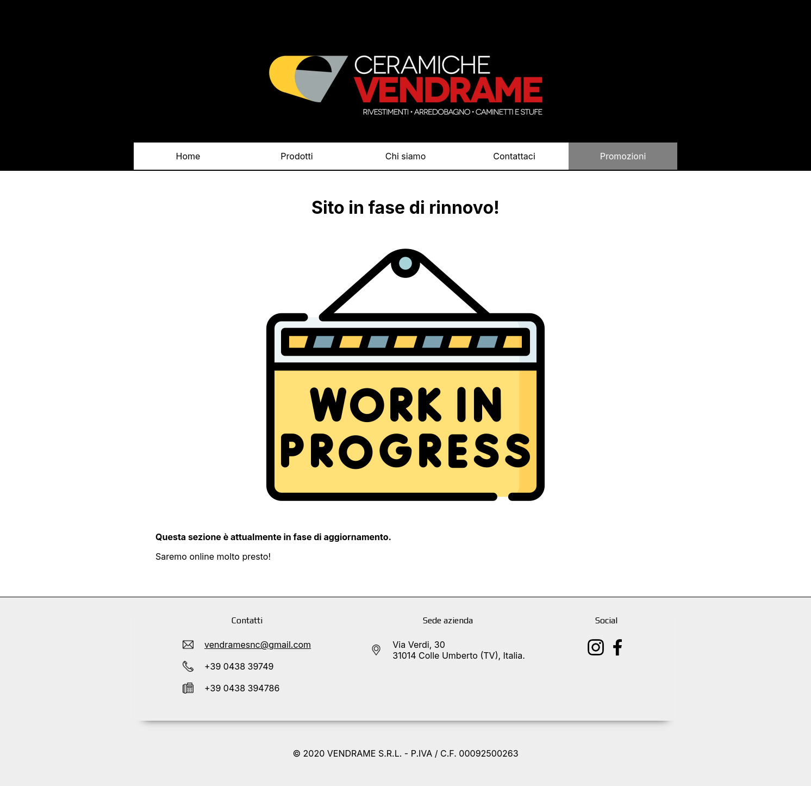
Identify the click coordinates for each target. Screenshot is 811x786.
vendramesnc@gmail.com (257, 644)
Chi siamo (405, 156)
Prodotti (296, 160)
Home (188, 156)
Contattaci (514, 156)
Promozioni (623, 156)
